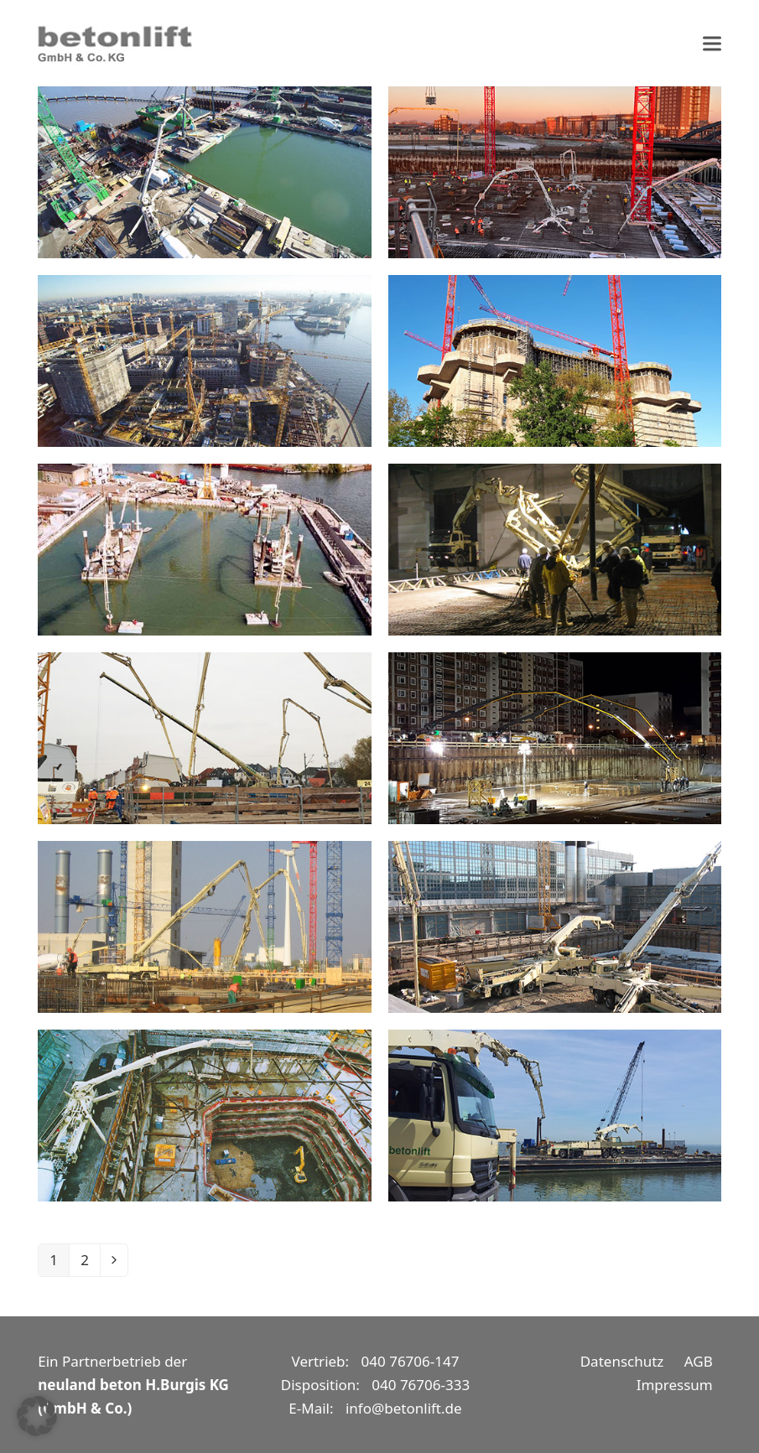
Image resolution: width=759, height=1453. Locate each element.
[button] (712, 43)
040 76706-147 (410, 1361)
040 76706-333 (421, 1384)
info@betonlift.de (404, 1408)
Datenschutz (622, 1361)
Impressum (675, 1384)
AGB (698, 1361)
